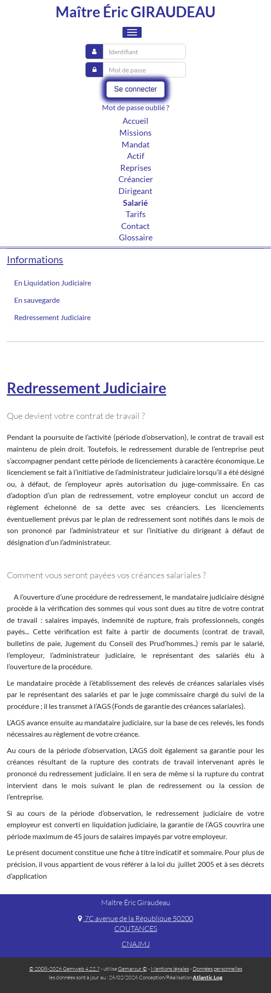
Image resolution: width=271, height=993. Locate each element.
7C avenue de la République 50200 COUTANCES (135, 923)
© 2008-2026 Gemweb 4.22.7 (64, 968)
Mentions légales (170, 968)
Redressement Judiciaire (52, 317)
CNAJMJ (136, 943)
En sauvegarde (37, 299)
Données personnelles (217, 968)
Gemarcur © (132, 968)
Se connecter (135, 89)
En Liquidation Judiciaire (52, 282)
